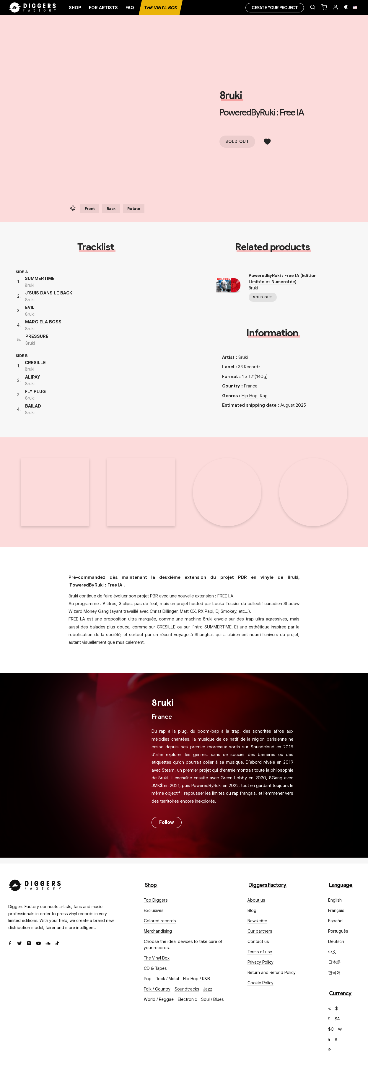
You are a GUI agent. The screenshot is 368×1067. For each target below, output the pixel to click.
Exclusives (153, 910)
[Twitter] (19, 943)
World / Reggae (159, 999)
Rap (264, 395)
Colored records (160, 920)
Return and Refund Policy (271, 972)
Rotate (133, 208)
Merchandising (158, 931)
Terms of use (259, 951)
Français (336, 910)
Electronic (187, 999)
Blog (251, 910)
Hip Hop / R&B (196, 978)
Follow (166, 822)
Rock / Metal (167, 978)
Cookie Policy (260, 982)
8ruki (230, 95)
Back (111, 208)
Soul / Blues (212, 999)
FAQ (130, 7)
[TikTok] (57, 943)
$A (337, 1019)
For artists (103, 7)
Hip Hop (250, 395)
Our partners (259, 931)
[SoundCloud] (48, 943)
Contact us (258, 941)
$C (331, 1029)
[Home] (32, 7)
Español (335, 920)
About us (256, 900)
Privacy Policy (260, 962)
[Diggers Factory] (34, 884)
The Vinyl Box (161, 7)
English (335, 900)
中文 (332, 951)
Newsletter (257, 920)
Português (338, 931)
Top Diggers (155, 900)
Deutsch (336, 941)
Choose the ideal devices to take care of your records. (183, 944)
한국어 (334, 972)
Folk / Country (157, 989)
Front (90, 208)
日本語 (334, 962)
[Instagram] (29, 943)
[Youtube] (38, 943)
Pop (148, 978)
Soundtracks (187, 989)
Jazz (207, 989)
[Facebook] (10, 943)
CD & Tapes (155, 968)
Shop (75, 7)
